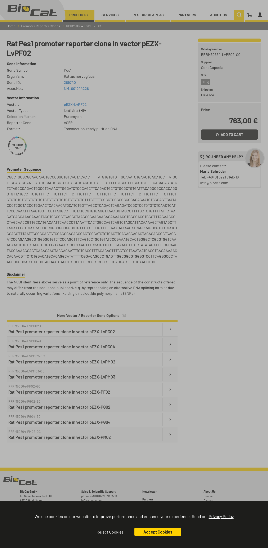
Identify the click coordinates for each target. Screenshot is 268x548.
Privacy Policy (221, 516)
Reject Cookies (110, 531)
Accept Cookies (157, 531)
